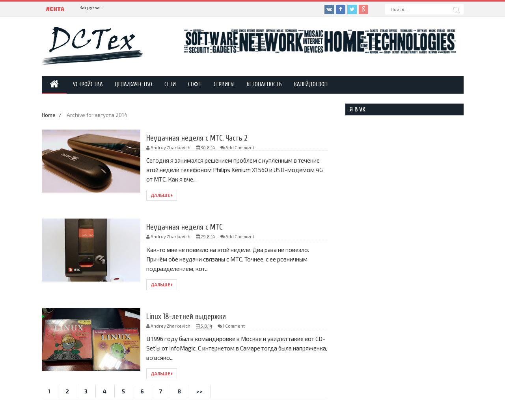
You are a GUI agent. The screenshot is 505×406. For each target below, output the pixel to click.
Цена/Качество (133, 84)
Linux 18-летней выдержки (186, 316)
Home (49, 115)
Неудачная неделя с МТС (185, 227)
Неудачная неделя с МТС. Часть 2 (198, 138)
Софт (194, 84)
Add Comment (239, 147)
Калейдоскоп (311, 84)
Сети (170, 84)
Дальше (162, 195)
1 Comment (234, 325)
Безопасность (264, 84)
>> (199, 391)
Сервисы (224, 84)
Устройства (88, 84)
